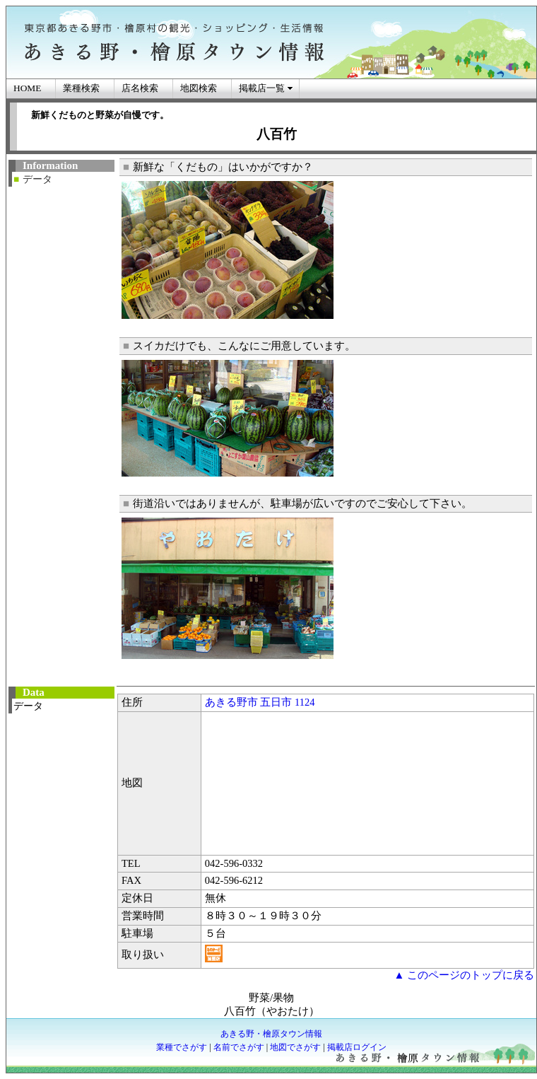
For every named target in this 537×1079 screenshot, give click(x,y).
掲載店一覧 (262, 88)
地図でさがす (295, 1047)
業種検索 (81, 88)
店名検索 (140, 88)
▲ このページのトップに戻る (464, 975)
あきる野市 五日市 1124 (260, 702)
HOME (27, 88)
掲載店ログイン (356, 1047)
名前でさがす (238, 1047)
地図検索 (198, 88)
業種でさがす (181, 1047)
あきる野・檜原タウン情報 (271, 1034)
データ (37, 179)
